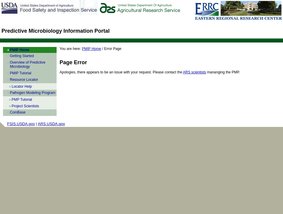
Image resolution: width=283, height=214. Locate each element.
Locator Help (22, 86)
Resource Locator (24, 80)
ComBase (18, 112)
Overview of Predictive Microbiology (27, 64)
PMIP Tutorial (20, 73)
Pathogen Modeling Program (32, 93)
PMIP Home (19, 50)
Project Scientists (25, 106)
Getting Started (22, 56)
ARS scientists (194, 72)
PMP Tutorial (22, 99)
